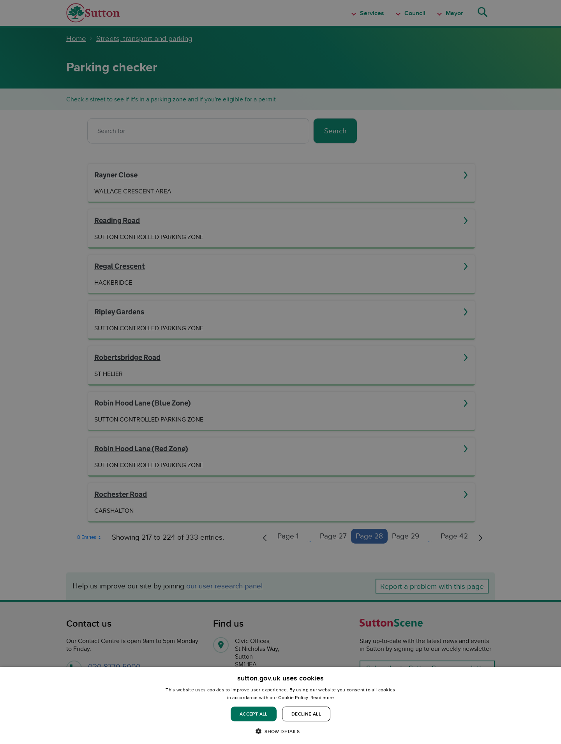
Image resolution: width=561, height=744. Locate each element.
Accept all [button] (254, 713)
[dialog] (280, 705)
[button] (280, 731)
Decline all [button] (306, 713)
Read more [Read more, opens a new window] (322, 697)
